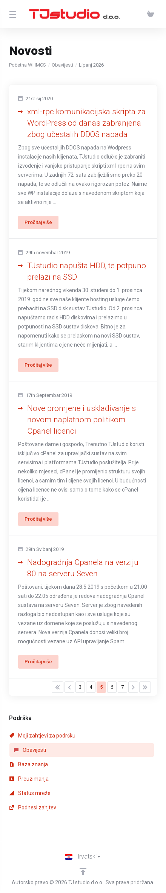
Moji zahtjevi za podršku (42, 736)
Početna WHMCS (27, 65)
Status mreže (30, 793)
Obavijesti (62, 65)
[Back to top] (83, 871)
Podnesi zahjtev (32, 807)
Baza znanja (28, 764)
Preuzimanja (29, 779)
